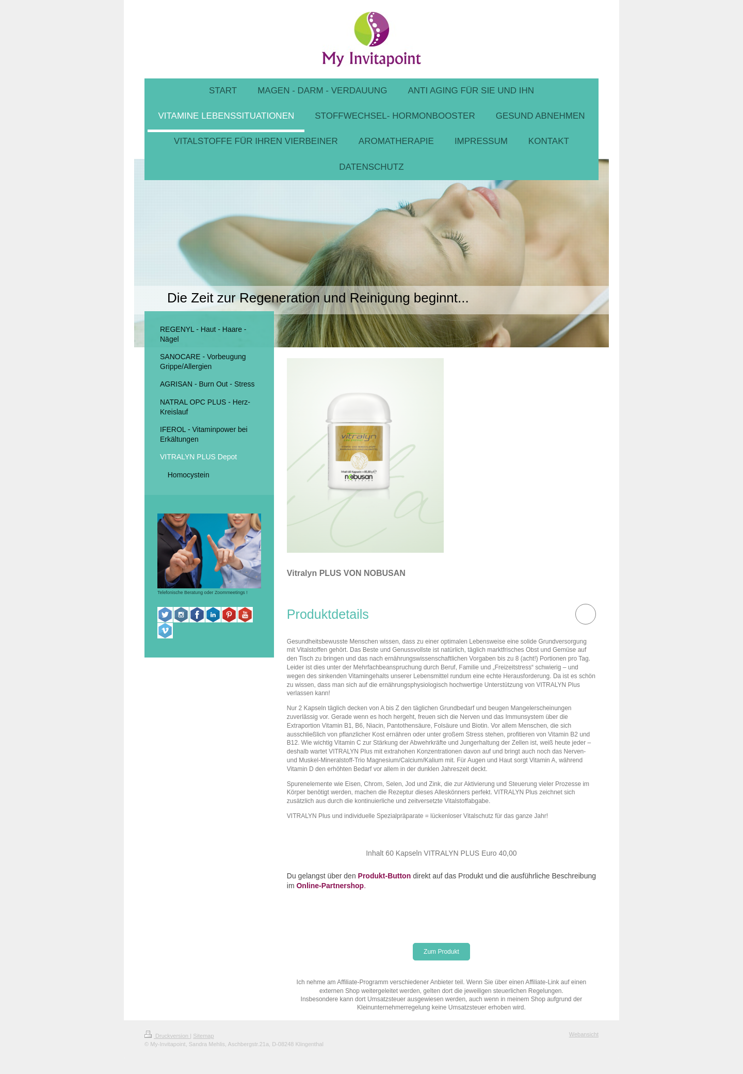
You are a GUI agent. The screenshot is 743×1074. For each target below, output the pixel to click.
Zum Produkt (441, 951)
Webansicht (584, 1034)
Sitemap (203, 1036)
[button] (328, 614)
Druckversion (167, 1036)
